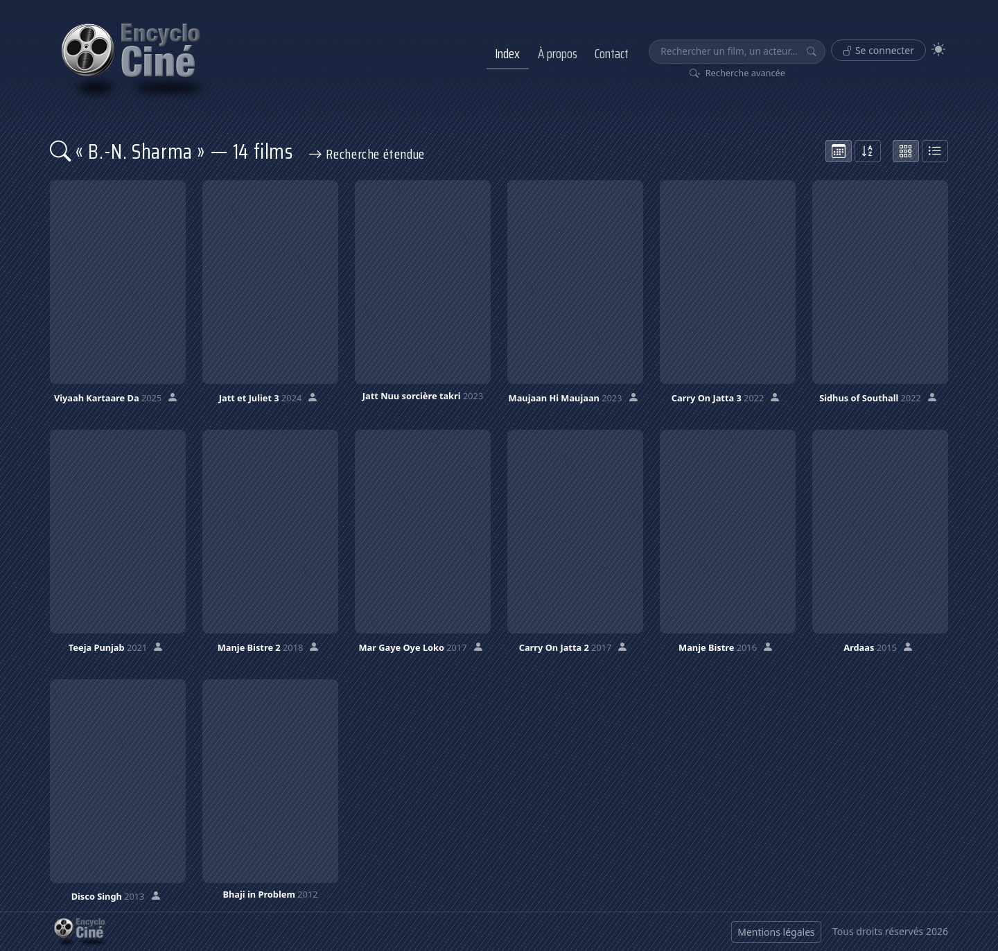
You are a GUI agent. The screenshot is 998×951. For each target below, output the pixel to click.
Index (507, 53)
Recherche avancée (738, 73)
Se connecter (878, 50)
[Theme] (938, 50)
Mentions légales (776, 932)
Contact (612, 53)
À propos (557, 53)
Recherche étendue (366, 154)
